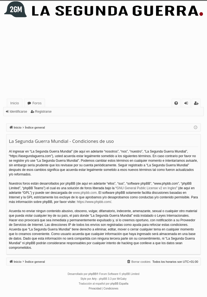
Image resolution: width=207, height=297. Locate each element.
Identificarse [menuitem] (187, 104)
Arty (94, 278)
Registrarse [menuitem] (197, 104)
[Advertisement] (103, 58)
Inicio (14, 103)
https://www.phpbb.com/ (94, 202)
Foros (37, 103)
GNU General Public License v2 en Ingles (146, 188)
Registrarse (43, 111)
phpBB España (119, 283)
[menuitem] (176, 103)
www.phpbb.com (84, 193)
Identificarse (18, 111)
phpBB (92, 273)
